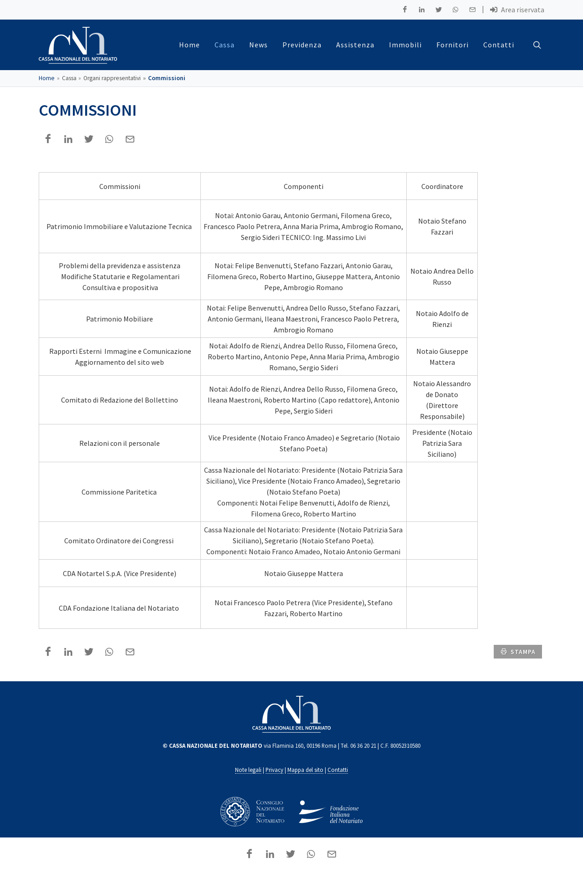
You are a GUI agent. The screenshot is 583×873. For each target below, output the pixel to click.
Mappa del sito (305, 770)
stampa (518, 651)
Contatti (337, 770)
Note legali (248, 770)
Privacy (274, 770)
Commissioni (166, 78)
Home (47, 78)
